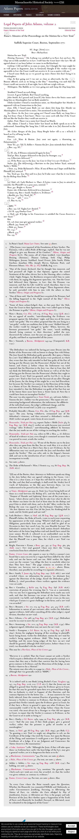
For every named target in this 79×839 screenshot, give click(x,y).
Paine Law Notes (31, 243)
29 (29, 223)
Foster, (19, 554)
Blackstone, (23, 756)
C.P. (39, 684)
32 (20, 231)
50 (50, 243)
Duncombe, (21, 422)
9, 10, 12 (50, 567)
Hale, (57, 669)
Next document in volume (67, 28)
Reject (71, 831)
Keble (31, 587)
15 (47, 183)
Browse (17, 15)
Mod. (35, 515)
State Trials (44, 397)
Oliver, (29, 292)
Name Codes (54, 15)
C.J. (67, 730)
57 (54, 759)
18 (52, 191)
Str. (27, 606)
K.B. (68, 341)
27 (14, 215)
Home (6, 15)
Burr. (38, 545)
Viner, (20, 491)
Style (61, 422)
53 (26, 765)
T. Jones (25, 573)
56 (57, 756)
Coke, (18, 747)
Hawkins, (35, 649)
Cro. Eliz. (28, 313)
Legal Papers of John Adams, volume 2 (30, 24)
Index (29, 15)
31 (16, 228)
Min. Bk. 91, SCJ (32, 265)
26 (33, 210)
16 (33, 186)
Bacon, (36, 341)
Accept (71, 826)
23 (22, 199)
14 (28, 175)
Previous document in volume (13, 28)
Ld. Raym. (35, 630)
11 (70, 159)
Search (39, 15)
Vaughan (62, 681)
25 (39, 207)
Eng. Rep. (48, 313)
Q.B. (62, 313)
